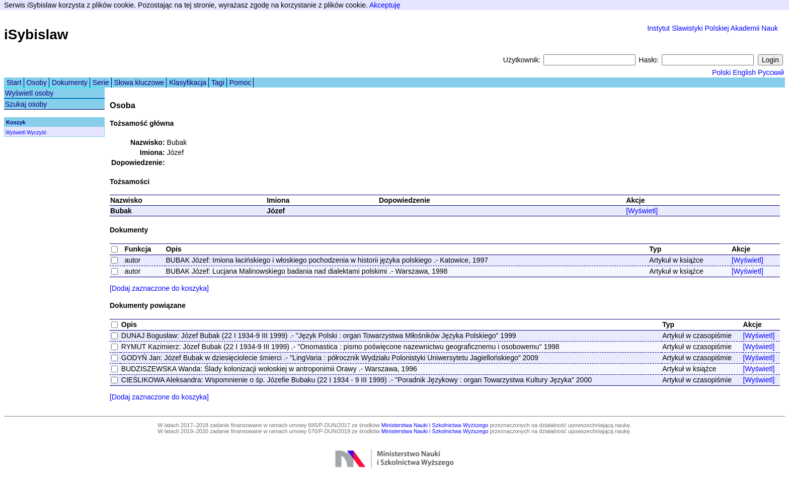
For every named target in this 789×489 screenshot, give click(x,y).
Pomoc (240, 82)
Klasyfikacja (187, 82)
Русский (771, 72)
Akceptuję (384, 5)
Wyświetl (15, 132)
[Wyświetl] (642, 211)
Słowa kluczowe (139, 82)
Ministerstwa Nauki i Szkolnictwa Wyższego (435, 425)
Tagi (217, 82)
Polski (721, 72)
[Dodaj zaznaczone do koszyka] (159, 288)
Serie (101, 82)
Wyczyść (36, 132)
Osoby (37, 82)
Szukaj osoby (26, 104)
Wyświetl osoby (29, 93)
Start (14, 82)
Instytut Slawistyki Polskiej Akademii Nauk (712, 28)
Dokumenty (70, 82)
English (744, 72)
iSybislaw (36, 34)
